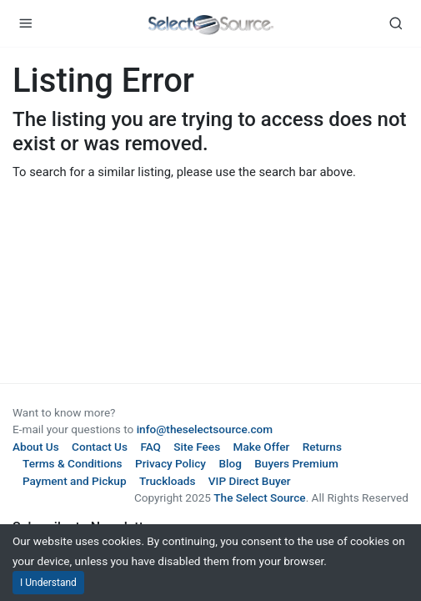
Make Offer (261, 446)
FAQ (150, 446)
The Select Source (259, 497)
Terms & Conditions (73, 463)
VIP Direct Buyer (249, 480)
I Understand (48, 582)
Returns (322, 446)
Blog (229, 463)
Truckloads (167, 480)
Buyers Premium (296, 463)
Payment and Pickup (75, 480)
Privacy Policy (170, 463)
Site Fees (196, 446)
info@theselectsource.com (205, 429)
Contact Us (100, 446)
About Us (36, 446)
